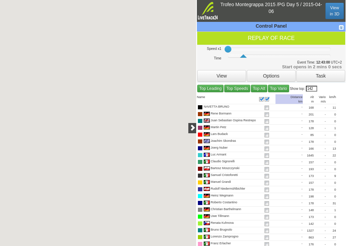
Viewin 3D (334, 10)
